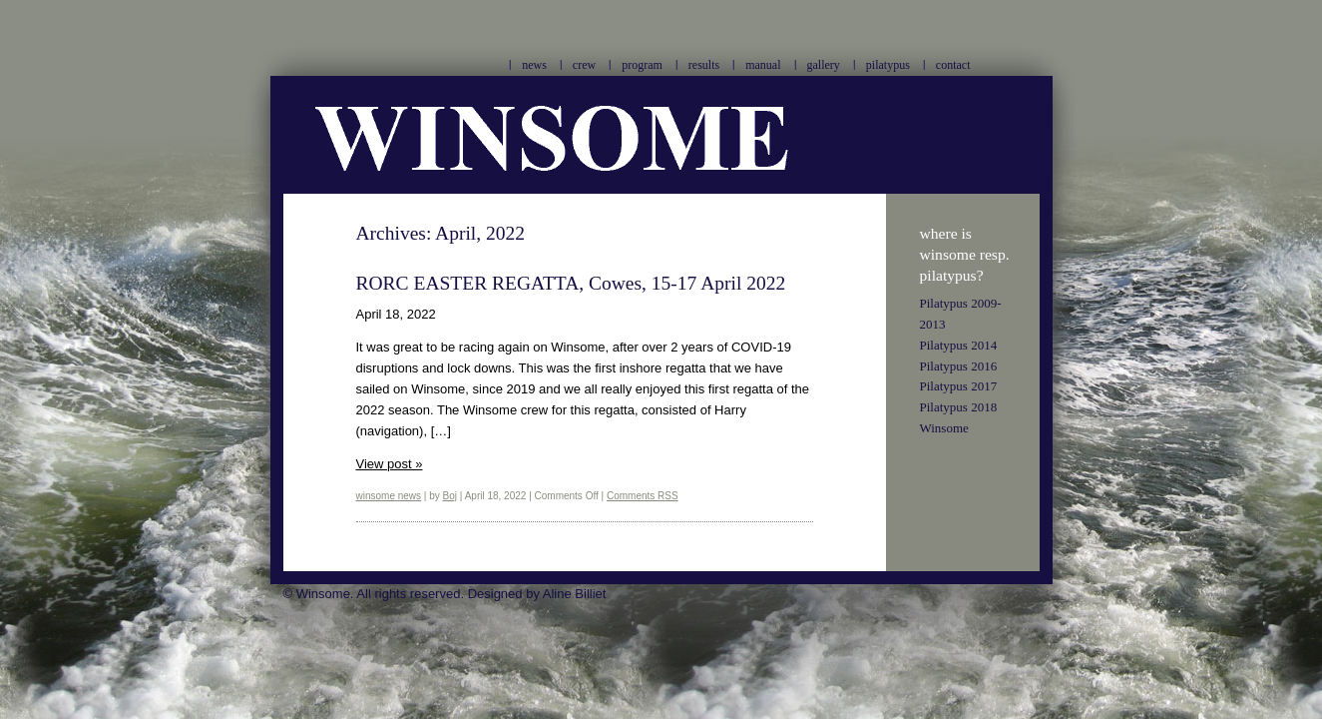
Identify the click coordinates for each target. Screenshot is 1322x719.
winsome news (389, 495)
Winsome (944, 427)
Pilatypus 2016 (959, 366)
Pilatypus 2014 (959, 345)
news (534, 65)
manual (762, 65)
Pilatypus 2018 (959, 406)
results (703, 65)
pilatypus (888, 65)
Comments (642, 495)
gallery (823, 65)
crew (584, 65)
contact (953, 65)
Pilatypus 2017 (959, 385)
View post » (389, 463)
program (642, 65)
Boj (450, 495)
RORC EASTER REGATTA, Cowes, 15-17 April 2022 (571, 283)
